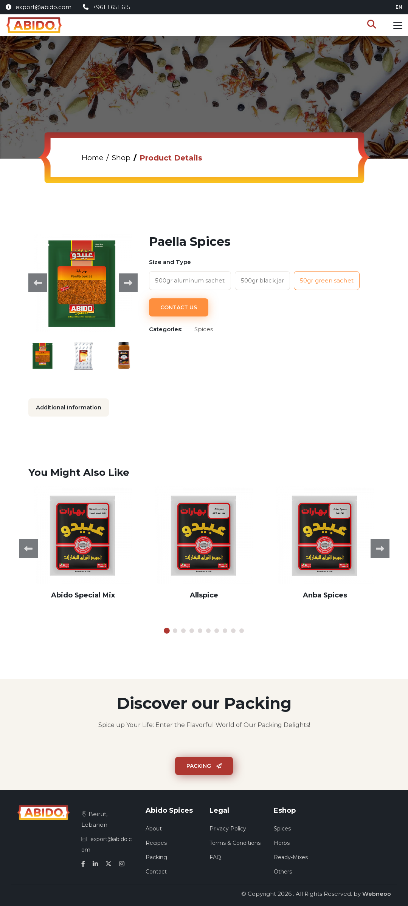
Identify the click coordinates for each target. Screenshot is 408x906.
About (154, 827)
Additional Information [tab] (69, 407)
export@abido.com (38, 7)
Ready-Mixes (291, 856)
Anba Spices (325, 594)
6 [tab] (208, 630)
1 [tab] (167, 630)
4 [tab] (191, 630)
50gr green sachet (327, 280)
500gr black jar (262, 280)
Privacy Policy (227, 827)
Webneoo (376, 893)
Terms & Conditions (235, 842)
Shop (123, 157)
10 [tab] (241, 630)
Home (93, 157)
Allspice (204, 594)
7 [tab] (216, 630)
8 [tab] (225, 630)
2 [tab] (175, 630)
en (399, 7)
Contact (156, 870)
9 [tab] (233, 630)
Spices (282, 827)
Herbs (282, 842)
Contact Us (178, 306)
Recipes (156, 842)
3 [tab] (183, 630)
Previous (37, 282)
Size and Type (170, 261)
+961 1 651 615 (106, 7)
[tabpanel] (83, 548)
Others (283, 870)
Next (128, 282)
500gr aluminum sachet (190, 280)
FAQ (215, 856)
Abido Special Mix (83, 594)
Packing (204, 765)
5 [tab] (200, 630)
